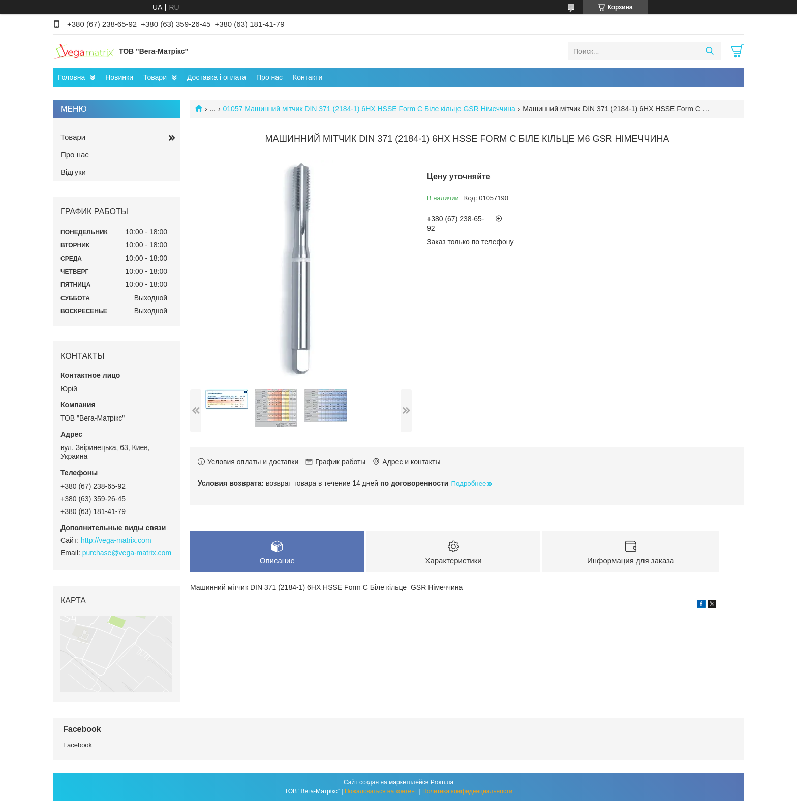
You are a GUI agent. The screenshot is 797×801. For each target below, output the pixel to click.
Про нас (269, 77)
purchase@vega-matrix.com (126, 553)
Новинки (119, 77)
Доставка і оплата (216, 77)
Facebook (77, 745)
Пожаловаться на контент (381, 791)
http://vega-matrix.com (116, 540)
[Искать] (709, 51)
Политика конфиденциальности (467, 791)
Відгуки (73, 172)
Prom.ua (442, 782)
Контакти (307, 77)
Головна (71, 77)
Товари (155, 77)
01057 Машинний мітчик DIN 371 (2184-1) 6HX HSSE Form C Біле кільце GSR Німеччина (369, 109)
